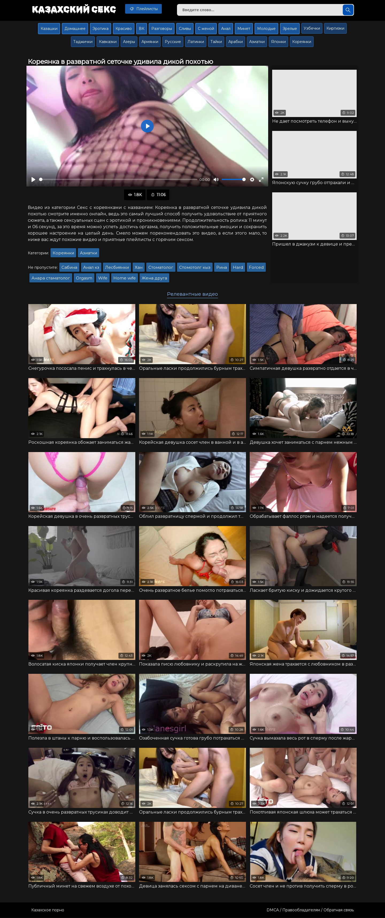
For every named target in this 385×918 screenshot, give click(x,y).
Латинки (195, 41)
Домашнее (75, 28)
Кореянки (301, 41)
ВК (141, 28)
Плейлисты (144, 9)
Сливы (185, 28)
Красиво (124, 28)
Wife (102, 278)
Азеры (129, 41)
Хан (139, 267)
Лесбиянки (117, 267)
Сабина (69, 267)
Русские (173, 41)
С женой (206, 28)
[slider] (118, 179)
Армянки (149, 41)
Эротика (101, 28)
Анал (225, 28)
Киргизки (335, 28)
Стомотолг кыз (194, 267)
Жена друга (154, 278)
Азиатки (257, 41)
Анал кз (91, 267)
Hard (238, 267)
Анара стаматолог (51, 278)
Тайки (216, 41)
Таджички (83, 41)
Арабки (235, 41)
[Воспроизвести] (33, 179)
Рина (221, 267)
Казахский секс (74, 9)
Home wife (124, 278)
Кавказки (108, 41)
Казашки (49, 28)
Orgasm (84, 278)
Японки (278, 41)
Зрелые (290, 28)
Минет (243, 28)
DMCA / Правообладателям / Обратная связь (310, 910)
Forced (256, 267)
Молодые (266, 28)
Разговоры (161, 28)
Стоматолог (160, 267)
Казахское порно (47, 910)
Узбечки (312, 28)
